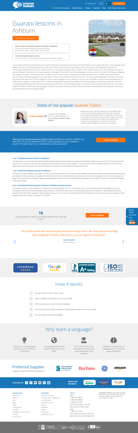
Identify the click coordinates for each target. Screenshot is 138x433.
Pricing (87, 8)
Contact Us (16, 395)
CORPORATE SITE (47, 414)
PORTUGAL (45, 412)
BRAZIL (43, 405)
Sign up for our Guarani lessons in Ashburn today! (32, 139)
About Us (15, 398)
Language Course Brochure (21, 412)
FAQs (104, 8)
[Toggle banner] (127, 216)
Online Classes (77, 8)
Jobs (13, 400)
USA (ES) (51, 395)
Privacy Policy (16, 417)
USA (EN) (44, 395)
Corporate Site (17, 407)
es (109, 3)
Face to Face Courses (62, 8)
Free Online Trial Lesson (117, 8)
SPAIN (43, 410)
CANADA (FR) (55, 398)
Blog (13, 402)
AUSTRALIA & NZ (47, 403)
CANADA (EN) (45, 398)
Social (14, 405)
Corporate (96, 8)
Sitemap (15, 414)
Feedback (15, 410)
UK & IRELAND (46, 400)
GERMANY (44, 407)
